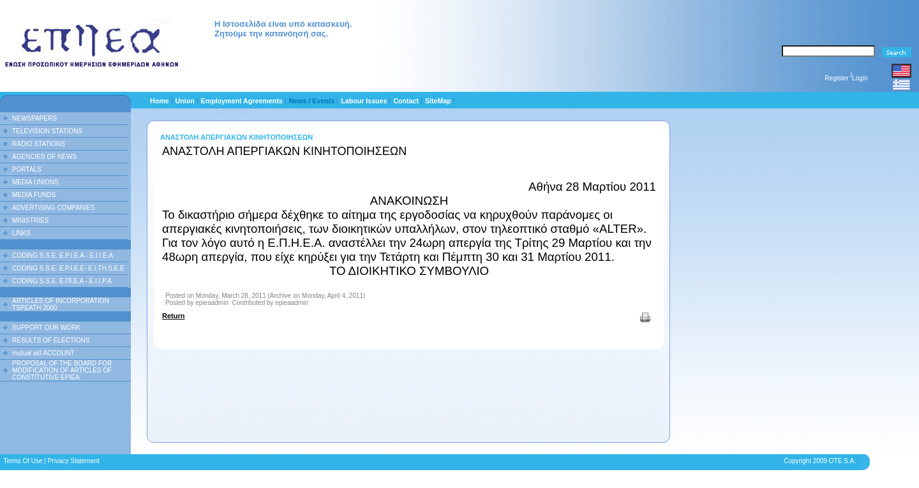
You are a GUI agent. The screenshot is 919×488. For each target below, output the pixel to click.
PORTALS (26, 169)
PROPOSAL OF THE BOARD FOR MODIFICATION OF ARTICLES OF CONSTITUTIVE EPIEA (62, 370)
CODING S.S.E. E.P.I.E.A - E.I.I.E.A (62, 255)
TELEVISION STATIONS (47, 131)
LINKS (21, 233)
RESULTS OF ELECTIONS (51, 340)
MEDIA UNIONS (35, 182)
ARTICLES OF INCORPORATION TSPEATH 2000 (60, 304)
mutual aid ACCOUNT (43, 353)
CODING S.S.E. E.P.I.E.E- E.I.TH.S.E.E (68, 268)
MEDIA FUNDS (34, 194)
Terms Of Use (22, 460)
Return (173, 316)
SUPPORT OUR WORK (46, 327)
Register (836, 78)
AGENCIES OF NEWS (44, 156)
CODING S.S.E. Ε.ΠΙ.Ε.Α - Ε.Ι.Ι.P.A (62, 281)
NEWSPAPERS (34, 118)
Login (859, 78)
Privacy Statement (74, 460)
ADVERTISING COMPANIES (53, 207)
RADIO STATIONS (38, 143)
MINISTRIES (30, 220)
